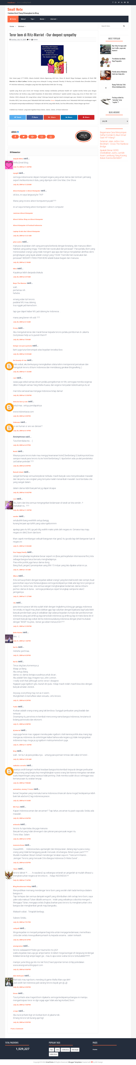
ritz (14, 603)
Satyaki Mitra (18, 159)
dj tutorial (16, 730)
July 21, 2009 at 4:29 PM (22, 700)
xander (16, 516)
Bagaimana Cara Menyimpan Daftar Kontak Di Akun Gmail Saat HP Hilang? (113, 135)
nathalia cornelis (19, 765)
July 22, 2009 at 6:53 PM (22, 862)
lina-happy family (20, 552)
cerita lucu (65, 1050)
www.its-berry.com (20, 402)
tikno (15, 269)
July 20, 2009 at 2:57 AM (22, 277)
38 (30, 39)
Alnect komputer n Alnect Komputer (26, 191)
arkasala (16, 824)
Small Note (15, 9)
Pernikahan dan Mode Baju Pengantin (118, 59)
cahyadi (16, 928)
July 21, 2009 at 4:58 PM (22, 724)
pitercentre (17, 242)
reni (14, 499)
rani (14, 378)
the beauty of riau (19, 360)
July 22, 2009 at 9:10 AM (22, 800)
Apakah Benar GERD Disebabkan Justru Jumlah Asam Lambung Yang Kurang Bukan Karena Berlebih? (113, 154)
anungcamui (18, 946)
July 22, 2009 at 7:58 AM (22, 783)
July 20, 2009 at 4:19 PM (22, 431)
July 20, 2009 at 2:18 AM (22, 262)
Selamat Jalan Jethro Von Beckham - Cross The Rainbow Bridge (114, 144)
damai (53, 100)
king (14, 751)
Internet (53, 19)
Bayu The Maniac (19, 283)
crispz (15, 1011)
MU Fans (16, 807)
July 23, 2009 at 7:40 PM (22, 1005)
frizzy (15, 328)
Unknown (16, 422)
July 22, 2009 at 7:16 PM (22, 880)
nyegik (15, 173)
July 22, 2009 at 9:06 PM (22, 969)
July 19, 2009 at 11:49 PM (22, 167)
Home (13, 19)
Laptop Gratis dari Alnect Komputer (26, 231)
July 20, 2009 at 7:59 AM (22, 339)
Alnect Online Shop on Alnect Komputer (28, 219)
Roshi (15, 451)
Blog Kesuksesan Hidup (22, 886)
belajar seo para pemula (22, 346)
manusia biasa (18, 845)
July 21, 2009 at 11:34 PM (22, 745)
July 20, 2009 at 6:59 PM (22, 466)
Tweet (17, 117)
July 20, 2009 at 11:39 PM (22, 510)
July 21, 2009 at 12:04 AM (22, 546)
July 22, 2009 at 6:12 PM (22, 839)
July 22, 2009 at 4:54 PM (22, 818)
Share (35, 117)
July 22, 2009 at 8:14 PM (22, 940)
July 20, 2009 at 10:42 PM (22, 492)
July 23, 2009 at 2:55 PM (22, 987)
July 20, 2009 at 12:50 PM (22, 395)
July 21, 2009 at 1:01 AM (22, 570)
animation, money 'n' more (23, 789)
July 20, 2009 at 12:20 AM (22, 184)
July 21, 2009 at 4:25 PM (22, 655)
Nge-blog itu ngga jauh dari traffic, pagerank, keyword (119, 48)
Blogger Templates (75, 1062)
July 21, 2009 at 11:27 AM (22, 596)
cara (57, 1050)
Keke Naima (17, 632)
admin (14, 131)
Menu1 (23, 19)
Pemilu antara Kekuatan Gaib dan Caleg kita (119, 72)
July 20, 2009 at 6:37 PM (22, 445)
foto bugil (75, 1050)
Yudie (15, 707)
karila (15, 647)
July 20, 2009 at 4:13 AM (22, 322)
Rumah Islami (18, 472)
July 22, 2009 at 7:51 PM (22, 922)
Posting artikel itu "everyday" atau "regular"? (117, 99)
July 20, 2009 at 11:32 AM (22, 372)
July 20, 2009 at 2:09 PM (22, 416)
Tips (33, 19)
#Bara (15, 576)
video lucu (53, 1054)
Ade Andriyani (18, 976)
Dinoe (15, 993)
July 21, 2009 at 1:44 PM (22, 641)
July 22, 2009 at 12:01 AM (22, 759)
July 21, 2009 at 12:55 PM (22, 626)
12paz (15, 869)
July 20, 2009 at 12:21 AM (22, 236)
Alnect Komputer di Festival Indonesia (27, 225)
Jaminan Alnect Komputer (23, 213)
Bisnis (42, 19)
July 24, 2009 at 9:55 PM (22, 1022)
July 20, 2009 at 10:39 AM (22, 354)
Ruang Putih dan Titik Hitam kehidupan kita (118, 85)
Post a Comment (17, 1029)
